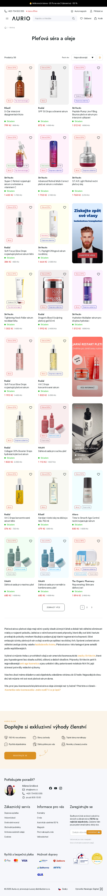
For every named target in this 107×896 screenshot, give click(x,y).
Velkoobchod (42, 837)
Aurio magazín (79, 11)
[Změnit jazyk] (62, 889)
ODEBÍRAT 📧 (94, 832)
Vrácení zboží (9, 818)
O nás (39, 818)
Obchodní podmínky (12, 827)
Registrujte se (20, 755)
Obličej (12, 28)
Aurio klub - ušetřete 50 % (47, 822)
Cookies (7, 837)
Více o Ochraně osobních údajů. (82, 843)
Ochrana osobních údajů (14, 832)
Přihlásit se (96, 11)
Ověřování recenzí (11, 822)
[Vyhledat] (73, 18)
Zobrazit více (53, 607)
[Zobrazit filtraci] (100, 57)
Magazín (40, 827)
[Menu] (7, 18)
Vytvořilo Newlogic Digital (89, 889)
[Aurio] (21, 18)
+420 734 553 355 (14, 11)
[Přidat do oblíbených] (30, 68)
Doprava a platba (11, 813)
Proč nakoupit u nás (45, 832)
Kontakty (41, 813)
